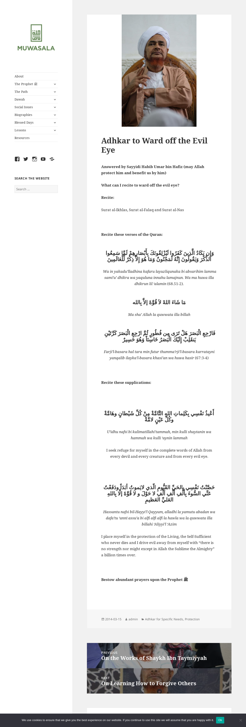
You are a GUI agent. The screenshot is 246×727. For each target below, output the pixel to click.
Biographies (23, 115)
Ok (220, 720)
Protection (192, 619)
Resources (22, 138)
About (19, 76)
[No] (240, 720)
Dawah (20, 99)
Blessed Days (24, 122)
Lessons (20, 130)
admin (133, 619)
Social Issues (24, 107)
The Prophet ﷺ (26, 84)
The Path (21, 92)
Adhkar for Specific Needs (164, 619)
